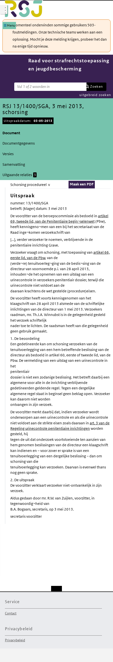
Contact (10, 613)
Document (11, 133)
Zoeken (96, 86)
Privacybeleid (15, 640)
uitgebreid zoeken (95, 95)
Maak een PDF (82, 184)
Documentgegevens (18, 143)
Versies (8, 153)
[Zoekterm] (50, 87)
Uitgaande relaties (19, 174)
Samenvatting (13, 164)
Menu (11, 25)
